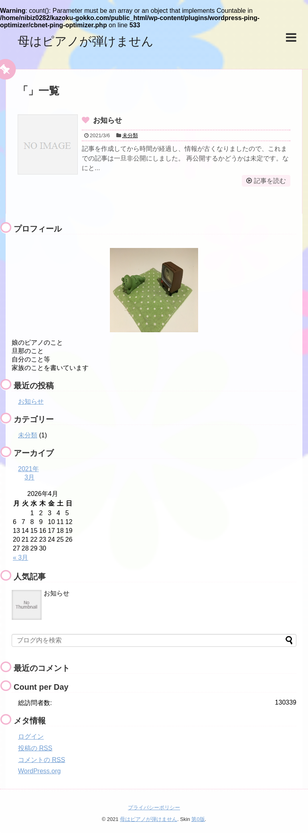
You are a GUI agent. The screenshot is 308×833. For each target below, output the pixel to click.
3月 (29, 477)
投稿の (35, 748)
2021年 (28, 468)
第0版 (198, 819)
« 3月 (20, 557)
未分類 (130, 135)
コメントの (41, 759)
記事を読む (270, 180)
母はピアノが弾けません (86, 41)
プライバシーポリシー (154, 808)
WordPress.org (39, 771)
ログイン (31, 736)
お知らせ (107, 120)
